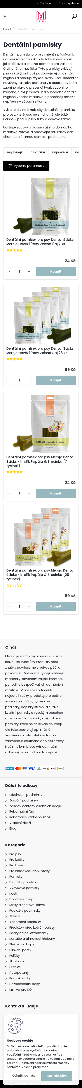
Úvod (7, 29)
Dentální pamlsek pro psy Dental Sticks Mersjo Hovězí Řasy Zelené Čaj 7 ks (40, 242)
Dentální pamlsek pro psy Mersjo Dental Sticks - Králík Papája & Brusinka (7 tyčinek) (40, 461)
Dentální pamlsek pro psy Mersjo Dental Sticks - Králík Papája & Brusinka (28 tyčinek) (40, 574)
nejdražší (38, 152)
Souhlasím (57, 1075)
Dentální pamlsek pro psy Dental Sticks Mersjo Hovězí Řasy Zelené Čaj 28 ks (40, 350)
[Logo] (41, 16)
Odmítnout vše (23, 1076)
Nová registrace (69, 3)
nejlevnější (15, 152)
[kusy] (19, 272)
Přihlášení (46, 3)
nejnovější (60, 152)
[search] (74, 16)
